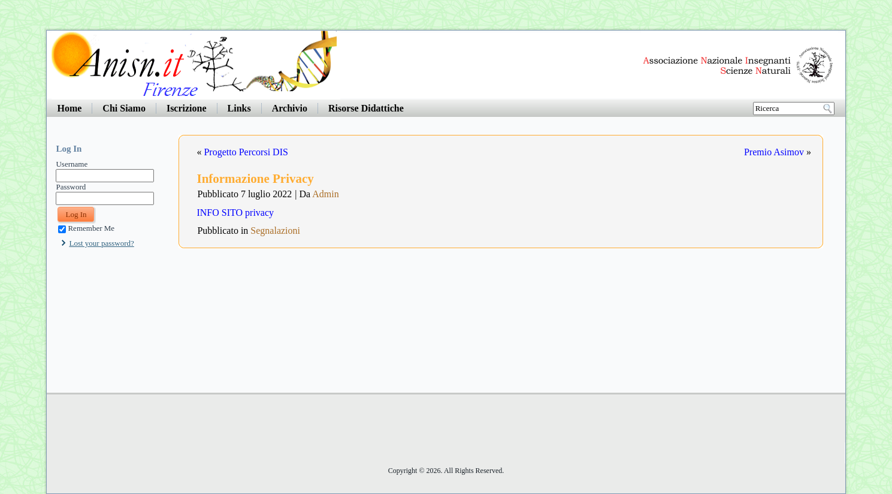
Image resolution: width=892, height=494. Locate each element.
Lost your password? (101, 243)
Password (71, 186)
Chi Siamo (124, 108)
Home (69, 108)
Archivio (289, 108)
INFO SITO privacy (235, 212)
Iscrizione (187, 108)
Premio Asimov (774, 152)
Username (71, 163)
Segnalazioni (275, 230)
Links (239, 108)
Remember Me (86, 228)
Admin (325, 194)
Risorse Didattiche (366, 108)
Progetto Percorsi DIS (246, 152)
